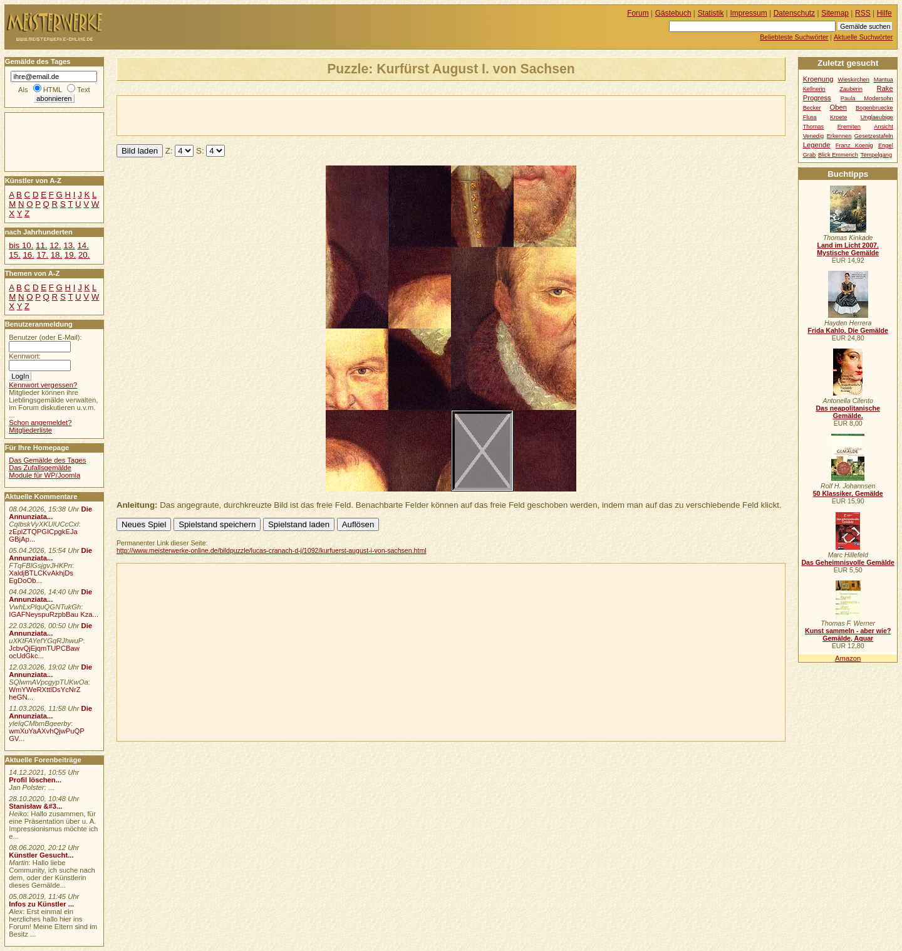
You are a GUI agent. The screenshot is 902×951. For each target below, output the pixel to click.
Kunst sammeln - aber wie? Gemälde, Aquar (848, 634)
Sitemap (835, 13)
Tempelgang (877, 155)
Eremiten (849, 126)
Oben (838, 107)
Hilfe (884, 13)
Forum (638, 13)
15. (14, 255)
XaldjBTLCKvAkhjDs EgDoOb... (41, 576)
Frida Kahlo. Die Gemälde (847, 330)
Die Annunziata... (50, 512)
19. (70, 255)
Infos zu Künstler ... (41, 904)
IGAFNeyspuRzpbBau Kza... (53, 614)
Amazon (848, 658)
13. (69, 245)
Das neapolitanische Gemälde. (848, 411)
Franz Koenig (854, 145)
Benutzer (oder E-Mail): (45, 337)
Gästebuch (673, 13)
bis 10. (21, 245)
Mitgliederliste (30, 430)
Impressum (748, 13)
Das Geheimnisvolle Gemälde (847, 562)
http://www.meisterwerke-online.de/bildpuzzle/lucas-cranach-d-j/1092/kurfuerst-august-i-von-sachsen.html (272, 550)
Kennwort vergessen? (43, 385)
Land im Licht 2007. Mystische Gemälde (848, 248)
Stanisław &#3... (35, 806)
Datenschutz (794, 13)
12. (55, 245)
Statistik (711, 13)
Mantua (883, 79)
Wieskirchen (853, 79)
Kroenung (818, 79)
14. (82, 245)
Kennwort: (25, 356)
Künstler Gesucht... (41, 855)
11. (41, 245)
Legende (817, 145)
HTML (52, 89)
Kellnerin (814, 89)
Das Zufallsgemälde (40, 467)
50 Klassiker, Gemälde (848, 493)
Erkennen (839, 136)
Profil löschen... (35, 780)
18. (56, 255)
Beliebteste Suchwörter (794, 37)
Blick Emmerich (838, 155)
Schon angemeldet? (40, 422)
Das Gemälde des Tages (47, 460)
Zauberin (851, 89)
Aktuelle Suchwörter (863, 37)
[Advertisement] (263, 115)
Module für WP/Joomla (44, 475)
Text (83, 89)
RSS (863, 13)
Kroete (838, 117)
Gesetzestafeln (873, 136)
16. (28, 255)
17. (42, 255)
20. (84, 255)
